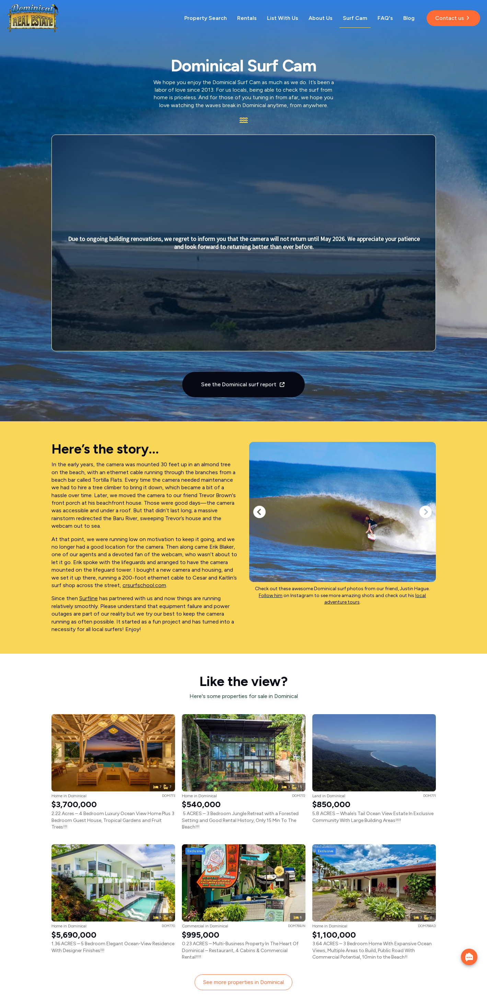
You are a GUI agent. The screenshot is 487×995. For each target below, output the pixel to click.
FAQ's (385, 18)
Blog (409, 18)
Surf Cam (355, 18)
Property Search (205, 18)
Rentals (247, 18)
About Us (321, 18)
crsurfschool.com (144, 585)
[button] (259, 512)
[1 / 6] (342, 512)
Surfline (88, 598)
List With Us (282, 18)
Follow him (270, 595)
